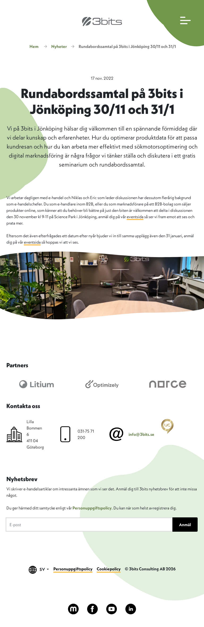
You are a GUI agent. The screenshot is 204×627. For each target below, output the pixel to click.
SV (39, 570)
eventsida (135, 216)
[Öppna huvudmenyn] (174, 23)
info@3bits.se (141, 434)
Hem (34, 46)
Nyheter (59, 46)
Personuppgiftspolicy (92, 507)
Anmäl (185, 524)
